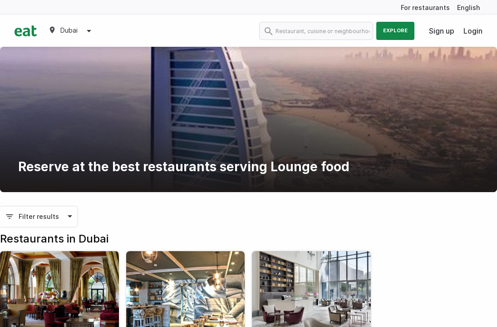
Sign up (441, 30)
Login (472, 30)
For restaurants (425, 7)
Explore (395, 30)
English (468, 7)
